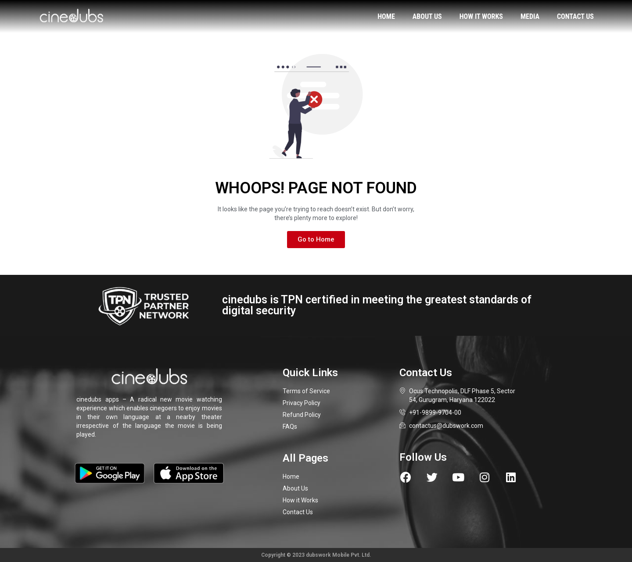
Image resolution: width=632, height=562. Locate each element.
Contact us (575, 16)
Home (386, 16)
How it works (481, 16)
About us (427, 16)
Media (530, 16)
